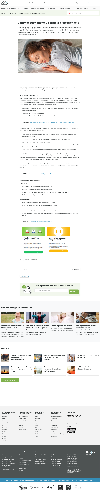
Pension (21, 473)
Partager (75, 269)
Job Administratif (23, 419)
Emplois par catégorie (8, 462)
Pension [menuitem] (94, 8)
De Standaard (30, 483)
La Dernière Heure (77, 483)
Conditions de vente (72, 466)
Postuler (21, 461)
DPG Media (5, 425)
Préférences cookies (72, 464)
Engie (3, 428)
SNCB (4, 443)
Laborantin (54, 425)
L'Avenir (92, 483)
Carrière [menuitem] (44, 3)
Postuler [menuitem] (25, 8)
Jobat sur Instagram (56, 464)
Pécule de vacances (40, 459)
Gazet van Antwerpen (49, 483)
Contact (53, 459)
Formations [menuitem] (53, 3)
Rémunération (22, 465)
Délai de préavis (39, 464)
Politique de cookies (72, 460)
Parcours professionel (25, 463)
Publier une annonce (56, 457)
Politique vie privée (71, 462)
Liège (36, 428)
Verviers (37, 436)
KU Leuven (5, 434)
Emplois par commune (8, 466)
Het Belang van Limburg (63, 483)
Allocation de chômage (41, 466)
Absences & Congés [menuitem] (64, 8)
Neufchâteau (38, 432)
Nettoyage (54, 432)
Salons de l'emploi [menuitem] (33, 3)
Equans (4, 430)
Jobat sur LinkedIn (56, 466)
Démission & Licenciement (22, 470)
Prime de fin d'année (40, 462)
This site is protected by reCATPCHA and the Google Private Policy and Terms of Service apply (74, 473)
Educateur (54, 439)
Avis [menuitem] (23, 3)
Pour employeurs (75, 3)
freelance (22, 156)
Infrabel (4, 432)
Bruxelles (37, 421)
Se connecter (92, 3)
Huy (36, 425)
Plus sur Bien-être (9, 383)
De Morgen (39, 483)
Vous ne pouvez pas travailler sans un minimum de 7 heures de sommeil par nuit (52, 122)
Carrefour (5, 419)
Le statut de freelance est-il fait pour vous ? (39, 174)
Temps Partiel (22, 421)
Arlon (36, 419)
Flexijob (21, 428)
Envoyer (71, 293)
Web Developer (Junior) (57, 436)
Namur (37, 430)
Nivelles (37, 434)
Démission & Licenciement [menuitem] (81, 8)
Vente (52, 434)
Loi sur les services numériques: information (73, 468)
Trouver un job (6, 457)
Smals (4, 441)
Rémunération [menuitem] (51, 8)
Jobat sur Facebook (56, 462)
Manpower (5, 436)
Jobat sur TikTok (55, 468)
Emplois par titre (6, 464)
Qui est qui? (54, 472)
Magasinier (54, 428)
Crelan (4, 423)
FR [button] (84, 3)
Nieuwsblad (9, 483)
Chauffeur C (54, 421)
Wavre (36, 439)
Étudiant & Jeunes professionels (24, 458)
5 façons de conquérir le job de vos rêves (41, 221)
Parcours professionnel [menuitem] (37, 8)
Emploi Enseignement (25, 423)
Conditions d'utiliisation (73, 457)
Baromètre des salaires (41, 457)
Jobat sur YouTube (56, 470)
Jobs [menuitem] (16, 3)
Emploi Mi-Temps (23, 425)
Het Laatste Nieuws (19, 483)
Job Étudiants (22, 432)
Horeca (21, 430)
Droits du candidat (71, 459)
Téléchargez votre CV (8, 472)
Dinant (37, 423)
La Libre (86, 483)
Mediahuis (5, 439)
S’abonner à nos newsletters (6, 469)
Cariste (53, 423)
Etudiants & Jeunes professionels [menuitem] (10, 8)
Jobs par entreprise (7, 459)
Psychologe (54, 430)
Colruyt (4, 421)
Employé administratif (57, 419)
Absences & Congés (24, 467)
